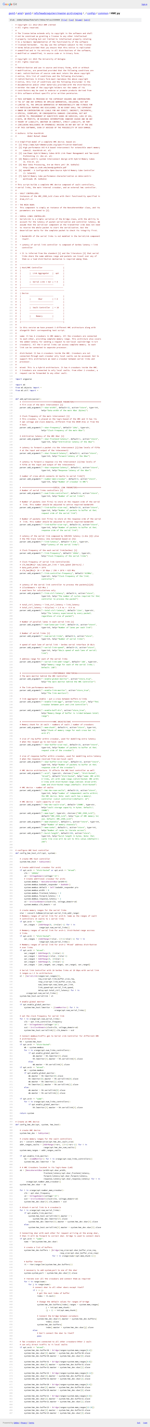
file (64, 20)
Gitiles (16, 1422)
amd (20, 13)
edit (87, 20)
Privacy (24, 1422)
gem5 (12, 13)
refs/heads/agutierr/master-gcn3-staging (58, 13)
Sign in (144, 4)
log (71, 20)
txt (138, 1422)
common (103, 13)
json (145, 1422)
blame (79, 20)
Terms (31, 1422)
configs (91, 13)
